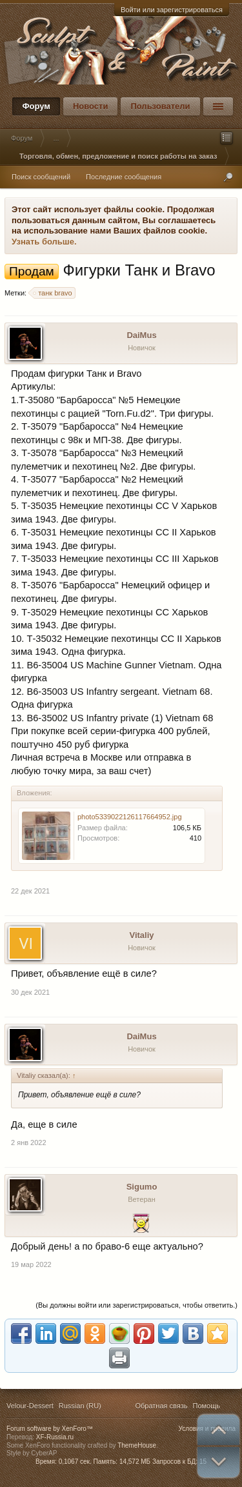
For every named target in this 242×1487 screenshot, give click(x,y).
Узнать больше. (44, 241)
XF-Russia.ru (55, 1437)
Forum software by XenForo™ (49, 1428)
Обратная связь (161, 1406)
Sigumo (141, 1187)
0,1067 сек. (75, 1461)
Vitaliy (141, 935)
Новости (90, 106)
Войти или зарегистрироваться (172, 10)
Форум (36, 106)
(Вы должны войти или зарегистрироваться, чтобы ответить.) (136, 1305)
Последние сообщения (123, 177)
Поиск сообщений (41, 177)
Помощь (207, 1406)
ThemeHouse (136, 1445)
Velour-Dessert (30, 1406)
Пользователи (160, 106)
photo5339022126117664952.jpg (129, 817)
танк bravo (53, 293)
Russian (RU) (80, 1406)
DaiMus (141, 335)
